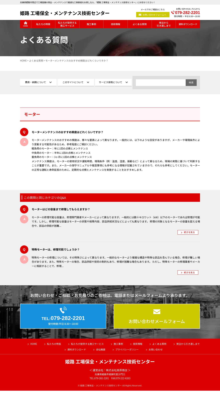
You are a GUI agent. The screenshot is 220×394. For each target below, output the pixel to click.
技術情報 (137, 347)
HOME (33, 347)
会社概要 (100, 352)
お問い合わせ (156, 352)
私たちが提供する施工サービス (87, 347)
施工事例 (118, 347)
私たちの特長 (54, 347)
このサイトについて (73, 82)
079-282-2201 (185, 13)
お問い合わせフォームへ (154, 14)
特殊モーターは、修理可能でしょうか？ (56, 249)
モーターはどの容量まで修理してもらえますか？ (61, 209)
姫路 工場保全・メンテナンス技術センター (65, 13)
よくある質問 (159, 347)
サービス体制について (110, 82)
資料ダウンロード (76, 352)
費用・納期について (35, 82)
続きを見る (189, 232)
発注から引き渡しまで (188, 347)
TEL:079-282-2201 (99, 381)
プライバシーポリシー (127, 352)
